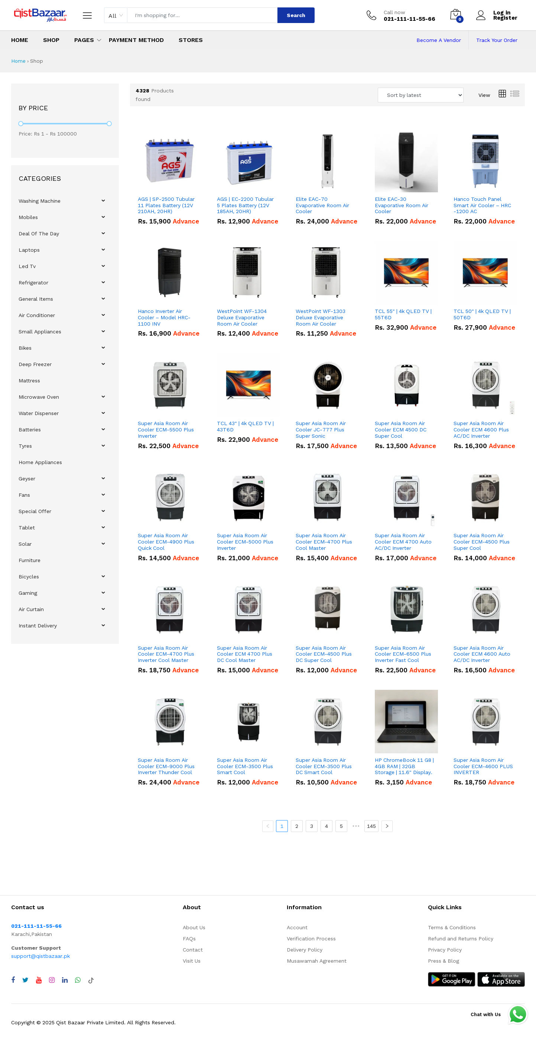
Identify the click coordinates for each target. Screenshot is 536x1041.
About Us (194, 927)
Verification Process (311, 939)
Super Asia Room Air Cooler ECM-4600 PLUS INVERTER (483, 766)
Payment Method (136, 39)
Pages (84, 39)
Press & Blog (443, 961)
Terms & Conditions (452, 927)
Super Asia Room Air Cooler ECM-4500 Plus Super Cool (482, 541)
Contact (193, 950)
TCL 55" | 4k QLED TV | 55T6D (403, 314)
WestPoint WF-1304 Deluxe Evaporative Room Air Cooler (242, 317)
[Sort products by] (421, 95)
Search (296, 15)
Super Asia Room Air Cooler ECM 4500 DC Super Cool (400, 429)
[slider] (20, 123)
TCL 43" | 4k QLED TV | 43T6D (245, 426)
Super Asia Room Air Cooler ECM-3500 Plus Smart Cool (245, 766)
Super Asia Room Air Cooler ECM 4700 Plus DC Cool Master (244, 654)
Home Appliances (40, 462)
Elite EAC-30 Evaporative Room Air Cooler (401, 205)
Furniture (29, 560)
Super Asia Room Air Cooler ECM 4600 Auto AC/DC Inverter (482, 654)
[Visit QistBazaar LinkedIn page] (65, 980)
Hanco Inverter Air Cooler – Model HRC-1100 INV (164, 317)
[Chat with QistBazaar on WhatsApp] (78, 980)
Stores (191, 39)
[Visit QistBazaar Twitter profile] (25, 980)
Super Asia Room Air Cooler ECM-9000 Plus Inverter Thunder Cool (166, 766)
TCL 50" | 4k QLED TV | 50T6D (482, 314)
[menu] (65, 413)
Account (297, 927)
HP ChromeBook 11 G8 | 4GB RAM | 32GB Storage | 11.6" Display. (404, 766)
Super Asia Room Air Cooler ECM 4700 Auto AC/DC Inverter (403, 541)
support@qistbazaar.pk (40, 956)
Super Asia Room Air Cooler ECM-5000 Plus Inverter (245, 541)
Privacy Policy (445, 950)
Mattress (29, 381)
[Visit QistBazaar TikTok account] (91, 980)
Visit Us (192, 961)
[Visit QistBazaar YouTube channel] (39, 980)
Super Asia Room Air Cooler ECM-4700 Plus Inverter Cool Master (166, 654)
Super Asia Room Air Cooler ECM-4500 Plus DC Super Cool (324, 654)
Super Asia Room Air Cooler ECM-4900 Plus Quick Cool (166, 541)
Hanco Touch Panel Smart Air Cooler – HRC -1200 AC (482, 205)
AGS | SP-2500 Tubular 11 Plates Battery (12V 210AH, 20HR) (166, 205)
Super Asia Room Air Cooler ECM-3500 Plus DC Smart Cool (324, 766)
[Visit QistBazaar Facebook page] (13, 980)
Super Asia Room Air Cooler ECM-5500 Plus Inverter (166, 429)
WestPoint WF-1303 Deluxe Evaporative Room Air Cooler (320, 317)
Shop (51, 39)
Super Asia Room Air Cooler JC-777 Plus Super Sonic (321, 429)
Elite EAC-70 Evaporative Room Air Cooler (322, 205)
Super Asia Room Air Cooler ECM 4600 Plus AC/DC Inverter (481, 429)
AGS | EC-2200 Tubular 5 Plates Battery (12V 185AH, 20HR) (245, 205)
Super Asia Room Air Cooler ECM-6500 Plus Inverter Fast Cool (403, 654)
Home (19, 39)
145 (372, 826)
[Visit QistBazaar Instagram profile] (52, 980)
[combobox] (115, 15)
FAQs (189, 939)
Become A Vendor (438, 40)
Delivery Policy (304, 950)
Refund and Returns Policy (460, 939)
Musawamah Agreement (317, 961)
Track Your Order (496, 40)
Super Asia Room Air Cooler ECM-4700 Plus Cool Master (324, 541)
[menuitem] (65, 200)
